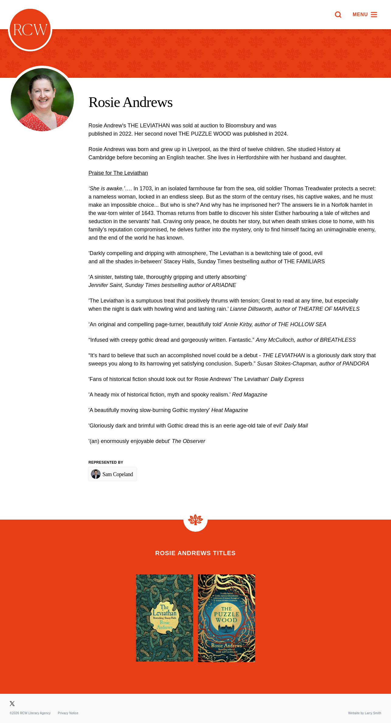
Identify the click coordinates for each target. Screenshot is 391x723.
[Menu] (365, 14)
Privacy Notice (68, 713)
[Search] (338, 14)
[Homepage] (30, 29)
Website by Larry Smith (364, 713)
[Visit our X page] (12, 703)
